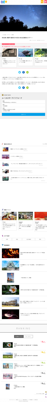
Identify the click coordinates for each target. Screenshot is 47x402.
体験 (13, 34)
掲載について (18, 399)
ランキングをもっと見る (40, 393)
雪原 (40, 239)
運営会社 (36, 399)
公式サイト (23, 114)
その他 (4, 34)
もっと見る (45, 143)
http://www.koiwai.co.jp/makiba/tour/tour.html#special (38, 31)
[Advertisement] (23, 131)
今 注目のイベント (19, 336)
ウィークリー (28, 336)
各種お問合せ (25, 399)
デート (8, 34)
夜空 (17, 239)
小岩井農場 (28, 239)
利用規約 (31, 399)
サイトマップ (11, 399)
